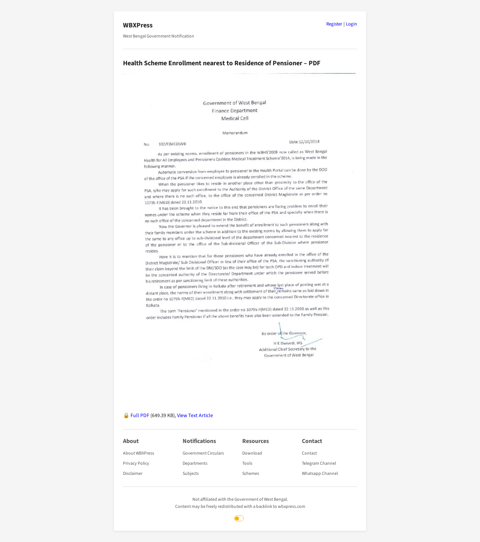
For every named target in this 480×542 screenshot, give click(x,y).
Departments (195, 463)
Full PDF (139, 415)
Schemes (250, 473)
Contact (309, 453)
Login (351, 24)
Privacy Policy (136, 463)
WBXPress (138, 25)
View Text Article (195, 415)
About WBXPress (138, 453)
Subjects (191, 473)
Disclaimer (132, 473)
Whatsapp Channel (320, 473)
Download (252, 453)
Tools (247, 463)
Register (334, 24)
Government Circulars (203, 453)
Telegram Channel (319, 463)
